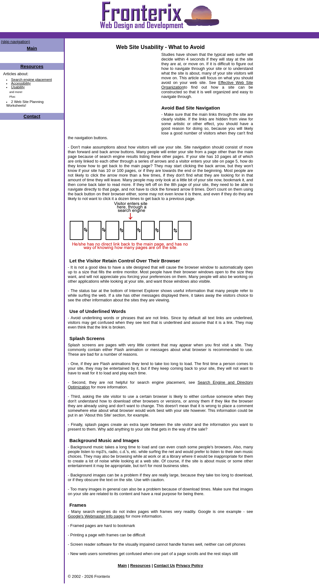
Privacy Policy (189, 565)
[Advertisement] (113, 91)
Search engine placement (31, 79)
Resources (32, 66)
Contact (32, 116)
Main (122, 565)
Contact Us (164, 565)
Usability (18, 87)
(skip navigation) (15, 41)
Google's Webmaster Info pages (96, 516)
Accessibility (21, 83)
